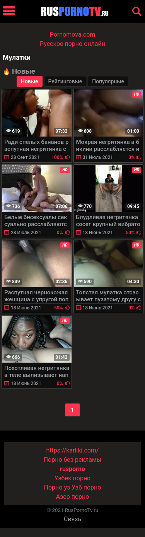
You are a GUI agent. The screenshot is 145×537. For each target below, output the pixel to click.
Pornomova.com (73, 34)
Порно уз (57, 487)
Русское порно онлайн (72, 43)
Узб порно (86, 487)
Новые (29, 81)
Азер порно (72, 496)
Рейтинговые (65, 81)
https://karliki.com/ (72, 450)
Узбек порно (73, 478)
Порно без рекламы (73, 459)
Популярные (108, 81)
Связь (72, 519)
